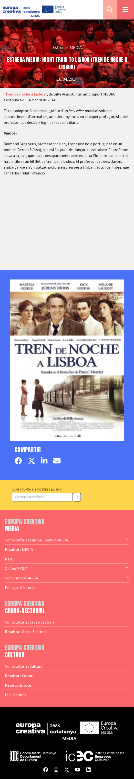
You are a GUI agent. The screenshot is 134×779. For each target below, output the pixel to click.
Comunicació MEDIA (67, 577)
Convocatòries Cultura (23, 666)
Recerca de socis (18, 685)
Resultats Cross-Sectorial (26, 631)
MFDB (10, 559)
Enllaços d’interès (20, 587)
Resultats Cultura (19, 675)
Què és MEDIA (67, 568)
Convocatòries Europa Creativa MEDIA (67, 539)
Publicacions (15, 694)
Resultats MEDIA (19, 549)
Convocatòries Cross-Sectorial (30, 622)
